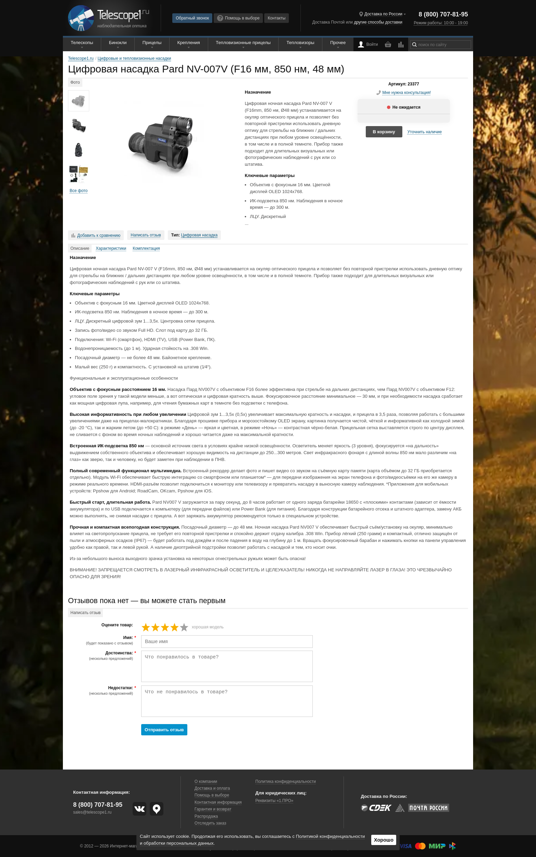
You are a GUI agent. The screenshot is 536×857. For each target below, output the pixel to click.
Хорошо (383, 840)
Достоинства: (101, 656)
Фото (75, 82)
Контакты (276, 18)
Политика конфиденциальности (285, 781)
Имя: (101, 640)
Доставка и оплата (212, 788)
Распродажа (206, 816)
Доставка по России (383, 14)
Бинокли (118, 42)
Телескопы (82, 42)
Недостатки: (101, 690)
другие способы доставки (378, 22)
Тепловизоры (300, 42)
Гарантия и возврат (213, 809)
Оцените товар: (117, 625)
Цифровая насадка (199, 235)
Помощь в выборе (238, 18)
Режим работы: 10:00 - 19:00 (441, 23)
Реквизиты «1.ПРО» (274, 800)
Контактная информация (218, 802)
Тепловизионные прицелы (243, 42)
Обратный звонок (192, 18)
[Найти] (414, 44)
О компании (206, 781)
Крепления (188, 42)
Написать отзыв (146, 235)
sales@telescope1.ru (92, 812)
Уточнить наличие (424, 132)
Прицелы (152, 42)
